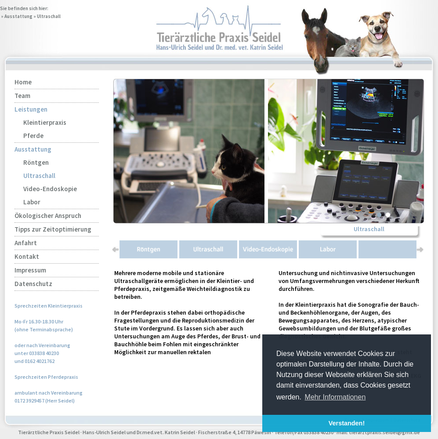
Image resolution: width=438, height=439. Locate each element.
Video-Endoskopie (50, 189)
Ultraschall (49, 16)
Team (22, 95)
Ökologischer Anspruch (47, 215)
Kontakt (26, 256)
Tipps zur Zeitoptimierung (52, 229)
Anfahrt (25, 243)
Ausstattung (18, 16)
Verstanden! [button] (347, 423)
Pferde (33, 135)
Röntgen (36, 162)
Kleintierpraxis (44, 122)
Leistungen (30, 109)
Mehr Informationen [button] (335, 397)
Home (23, 82)
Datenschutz (33, 283)
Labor (31, 202)
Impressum (30, 270)
